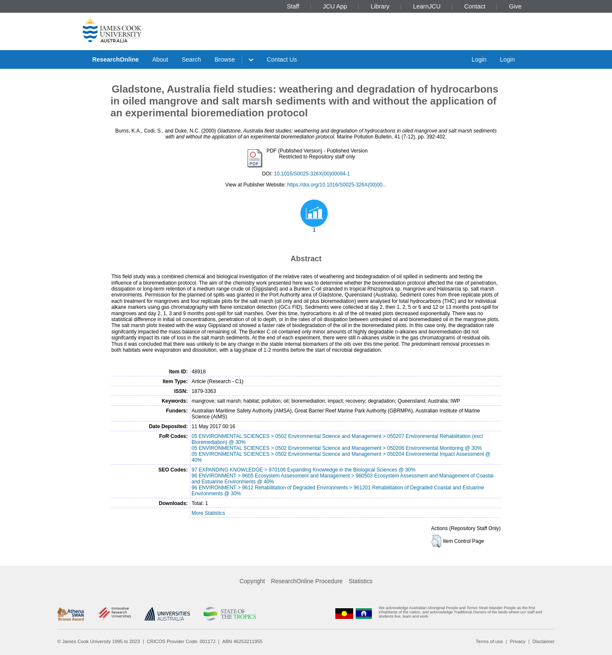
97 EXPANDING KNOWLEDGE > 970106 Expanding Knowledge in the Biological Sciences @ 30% (304, 470)
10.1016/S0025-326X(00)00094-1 (312, 174)
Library (380, 6)
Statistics (360, 581)
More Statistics (208, 513)
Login (478, 59)
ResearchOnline (115, 59)
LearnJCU (427, 6)
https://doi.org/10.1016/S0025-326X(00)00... (337, 185)
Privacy (518, 641)
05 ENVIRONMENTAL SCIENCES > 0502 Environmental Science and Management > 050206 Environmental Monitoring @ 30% (337, 448)
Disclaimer (544, 641)
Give (515, 6)
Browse (225, 59)
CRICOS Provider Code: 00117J (181, 641)
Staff (293, 6)
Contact (474, 6)
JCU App (335, 6)
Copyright (252, 581)
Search (191, 59)
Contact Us (282, 59)
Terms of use (489, 641)
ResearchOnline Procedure (307, 581)
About (160, 59)
